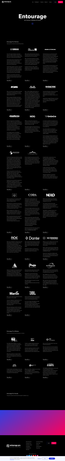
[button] (37, 2)
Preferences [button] (39, 458)
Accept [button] (52, 458)
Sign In (55, 2)
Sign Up (60, 2)
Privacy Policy (12, 459)
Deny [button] (45, 458)
